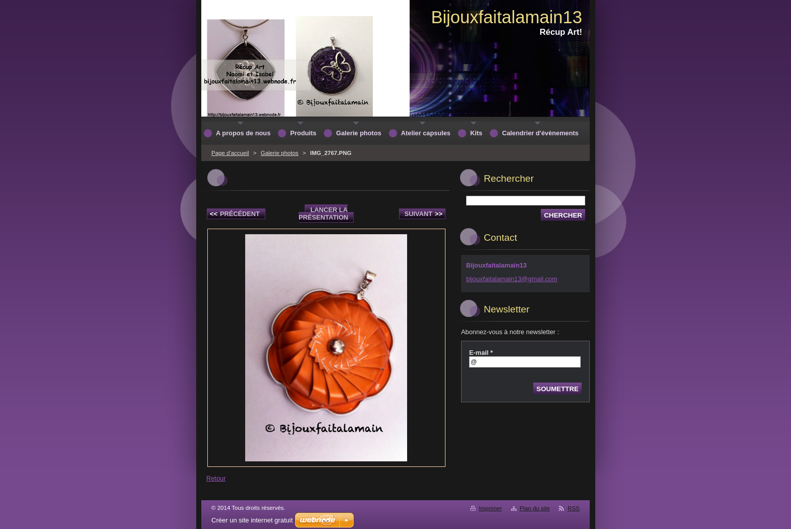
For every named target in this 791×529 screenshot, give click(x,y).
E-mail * (481, 352)
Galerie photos (280, 153)
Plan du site (535, 508)
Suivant (423, 214)
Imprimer (490, 508)
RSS (574, 508)
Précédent (235, 214)
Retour (215, 478)
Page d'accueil (230, 153)
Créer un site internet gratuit (252, 520)
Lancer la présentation (323, 213)
